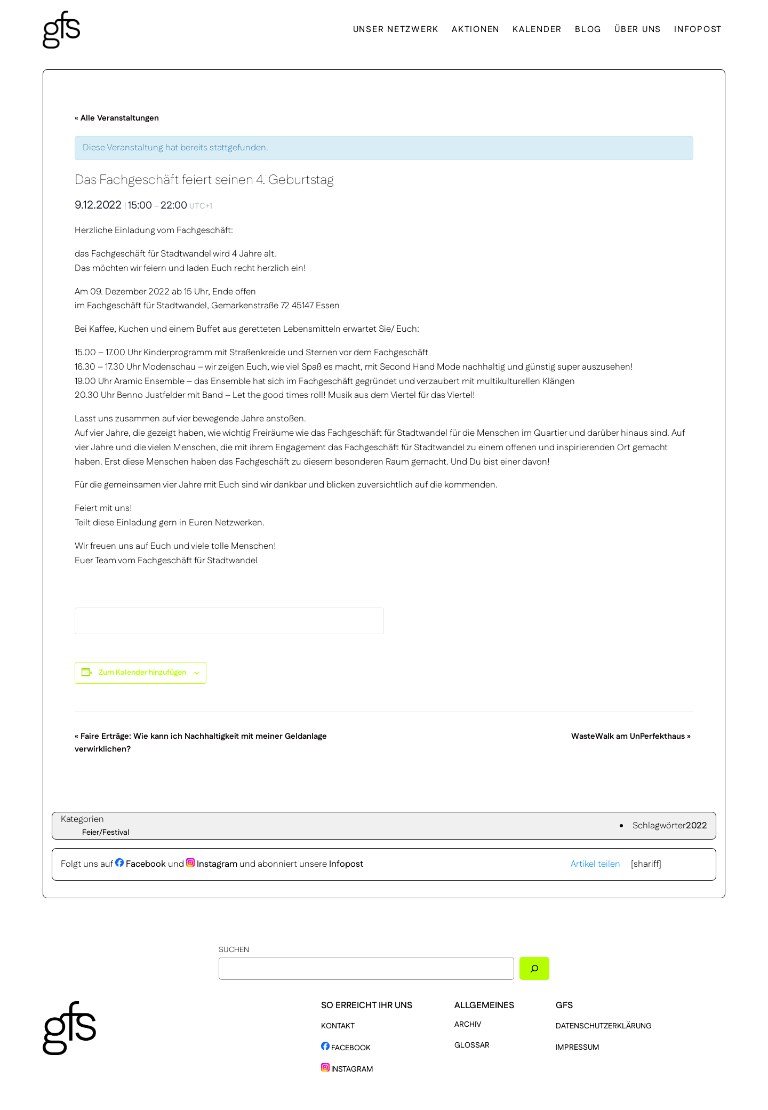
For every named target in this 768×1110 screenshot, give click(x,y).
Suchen (234, 950)
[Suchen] (534, 968)
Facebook (140, 864)
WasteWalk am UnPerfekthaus (631, 736)
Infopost (346, 864)
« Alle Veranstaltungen (117, 118)
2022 (696, 825)
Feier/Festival (105, 832)
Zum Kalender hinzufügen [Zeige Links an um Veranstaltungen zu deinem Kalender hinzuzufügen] (142, 672)
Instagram (211, 864)
